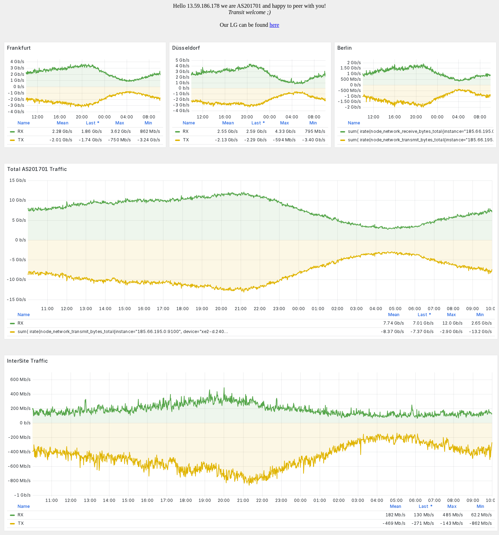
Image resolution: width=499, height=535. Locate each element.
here (274, 25)
